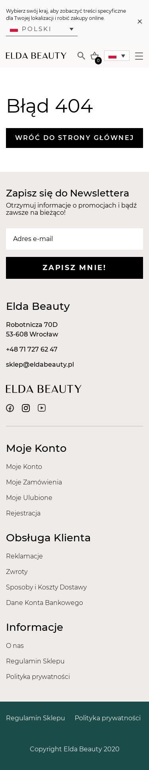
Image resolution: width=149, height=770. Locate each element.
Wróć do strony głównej (74, 138)
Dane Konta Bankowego (44, 603)
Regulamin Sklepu (35, 661)
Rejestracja (23, 513)
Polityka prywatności (38, 677)
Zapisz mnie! (74, 267)
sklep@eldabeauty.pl (40, 364)
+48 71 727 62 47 (32, 349)
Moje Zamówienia (34, 482)
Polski (31, 29)
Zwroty (16, 572)
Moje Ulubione (29, 498)
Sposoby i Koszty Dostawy (46, 587)
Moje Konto (24, 467)
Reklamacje (24, 556)
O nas (15, 645)
